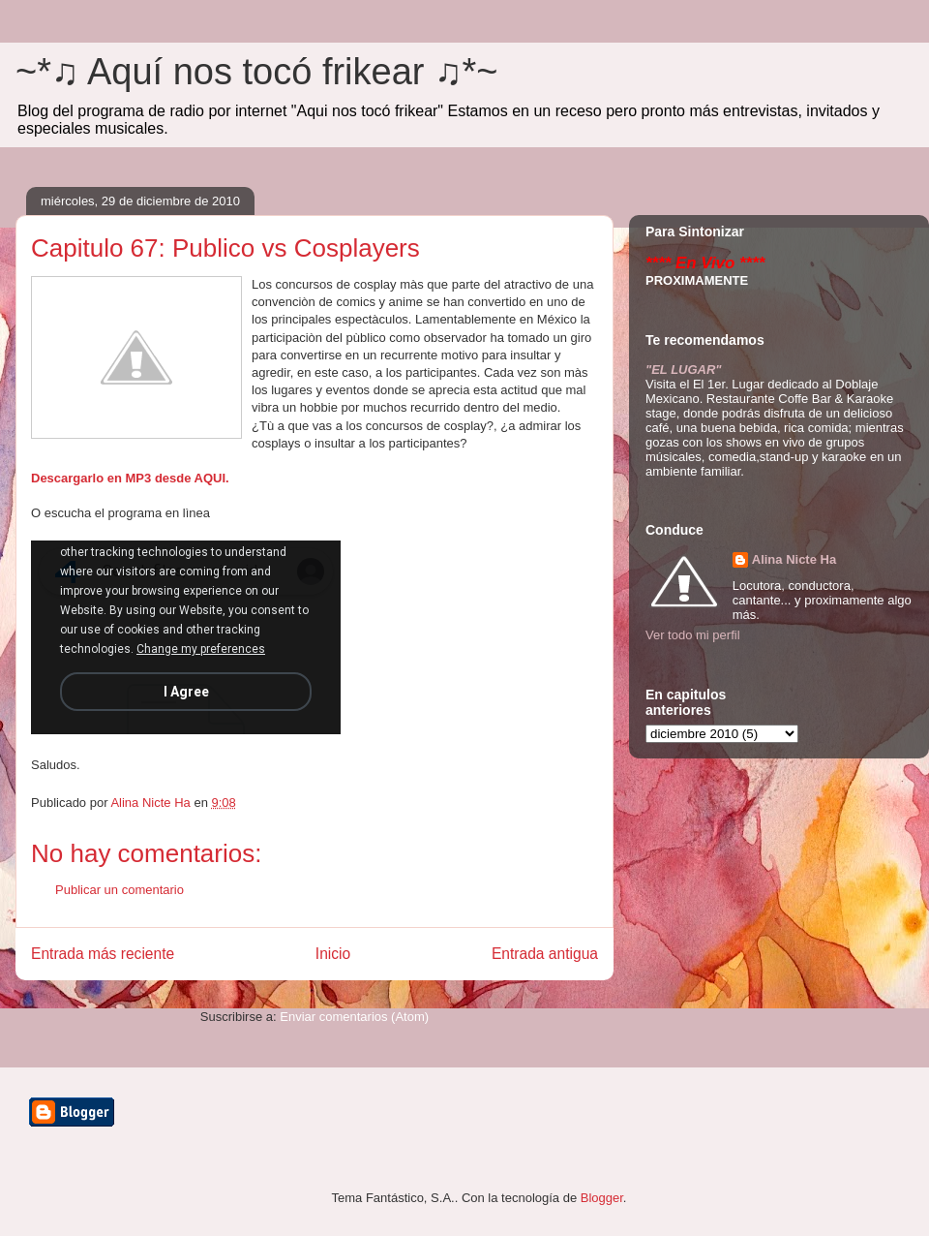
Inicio (332, 953)
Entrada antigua (545, 953)
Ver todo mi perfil (692, 635)
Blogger (602, 1197)
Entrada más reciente (102, 953)
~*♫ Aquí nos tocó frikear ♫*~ (256, 71)
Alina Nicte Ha (794, 559)
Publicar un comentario (119, 889)
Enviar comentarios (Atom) (354, 1016)
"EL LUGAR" (683, 369)
